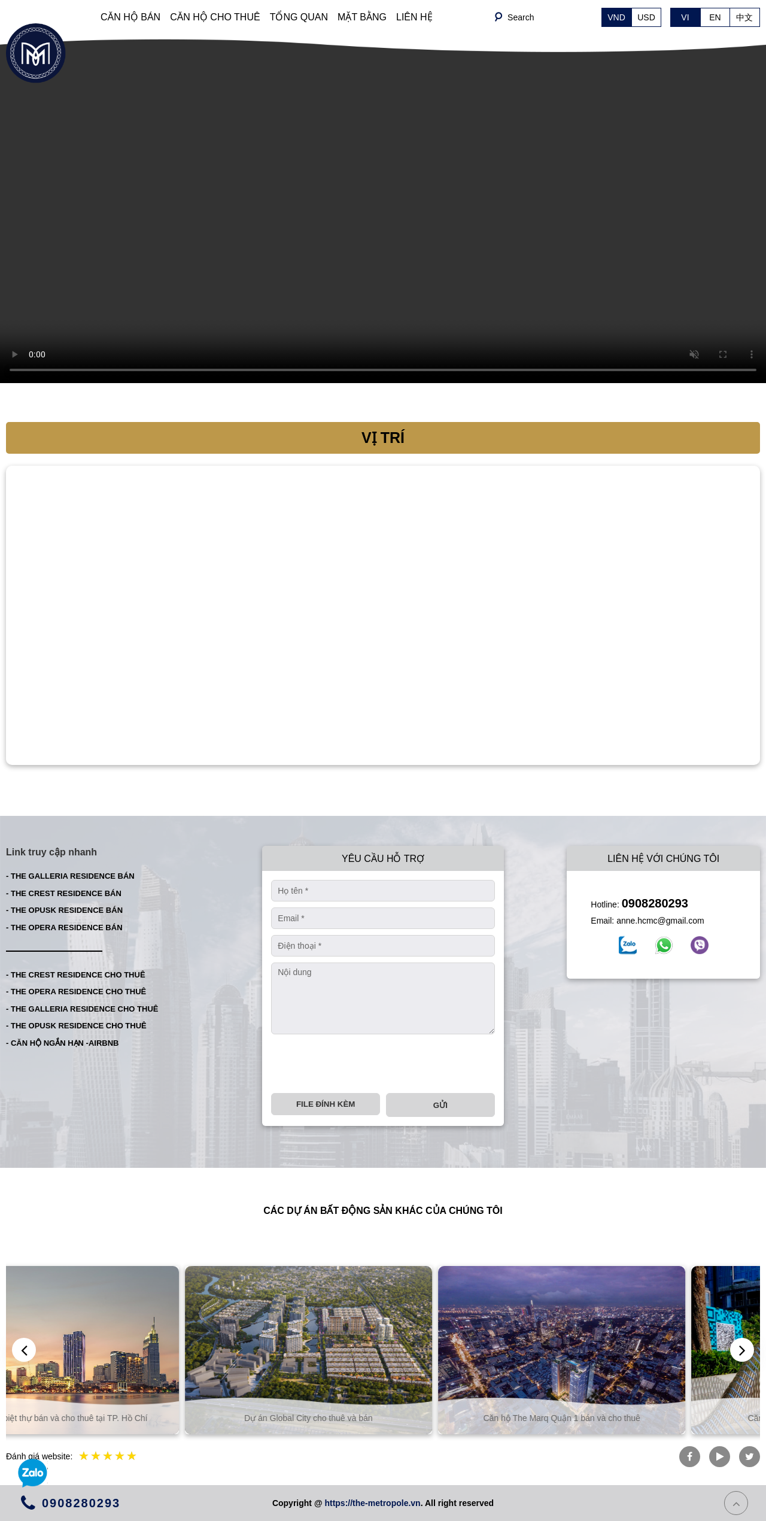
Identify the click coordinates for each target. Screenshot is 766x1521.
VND (616, 17)
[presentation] (362, 1063)
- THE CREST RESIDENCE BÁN (63, 893)
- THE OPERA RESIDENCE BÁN (64, 927)
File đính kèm (325, 1104)
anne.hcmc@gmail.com (660, 920)
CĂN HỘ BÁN (130, 17)
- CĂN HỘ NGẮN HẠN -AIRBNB (62, 1043)
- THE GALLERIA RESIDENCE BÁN (70, 876)
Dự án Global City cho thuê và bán (383, 1418)
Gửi (440, 1105)
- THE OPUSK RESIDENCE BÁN (64, 910)
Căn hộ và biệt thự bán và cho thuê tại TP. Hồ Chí (130, 1418)
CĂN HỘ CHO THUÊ (215, 17)
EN (715, 17)
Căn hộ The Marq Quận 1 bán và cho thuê (636, 1418)
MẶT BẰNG (362, 17)
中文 (744, 17)
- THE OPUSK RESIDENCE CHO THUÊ (76, 1025)
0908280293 (655, 903)
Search (520, 17)
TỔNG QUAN (299, 17)
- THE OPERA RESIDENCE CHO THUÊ (76, 991)
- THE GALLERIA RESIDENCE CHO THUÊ (82, 1008)
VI (685, 17)
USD (646, 17)
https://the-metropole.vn (372, 1503)
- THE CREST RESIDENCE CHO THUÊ (75, 974)
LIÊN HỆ (414, 17)
